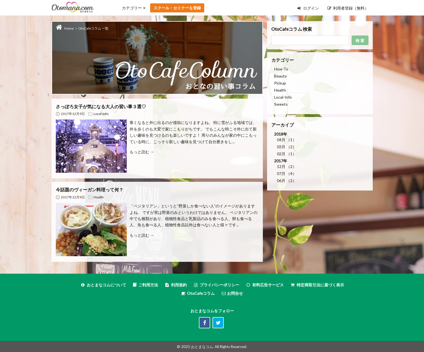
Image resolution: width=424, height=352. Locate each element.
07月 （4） (286, 173)
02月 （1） (286, 153)
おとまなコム (202, 346)
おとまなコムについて (103, 284)
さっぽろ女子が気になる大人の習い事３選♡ (101, 106)
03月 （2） (286, 146)
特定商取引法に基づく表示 (317, 284)
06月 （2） (286, 180)
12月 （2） (286, 166)
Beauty (280, 76)
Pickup (280, 83)
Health (99, 197)
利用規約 (176, 284)
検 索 (360, 40)
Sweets (281, 104)
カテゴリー (133, 7)
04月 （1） (286, 139)
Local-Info (101, 114)
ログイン (308, 8)
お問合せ (232, 293)
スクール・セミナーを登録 (177, 7)
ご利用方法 (145, 284)
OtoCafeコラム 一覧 (93, 28)
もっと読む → (142, 151)
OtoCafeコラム (201, 293)
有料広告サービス (265, 284)
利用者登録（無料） (347, 8)
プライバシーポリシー (216, 284)
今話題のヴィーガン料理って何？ (89, 189)
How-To (281, 69)
